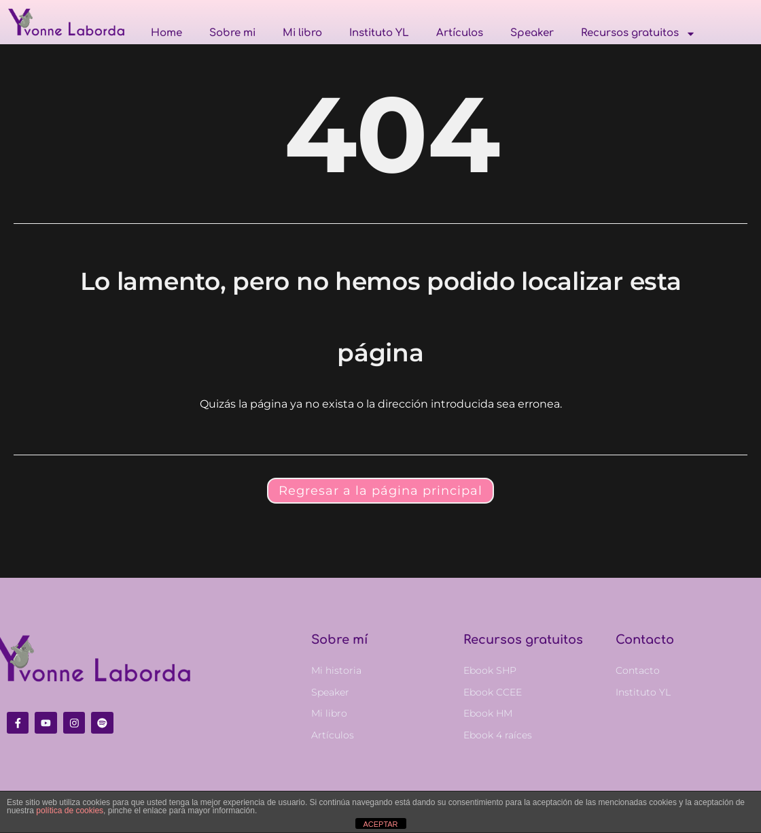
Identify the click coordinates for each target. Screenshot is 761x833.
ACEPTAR (380, 824)
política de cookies (69, 810)
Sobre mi (232, 33)
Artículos (459, 33)
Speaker (532, 33)
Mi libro (302, 33)
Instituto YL (379, 33)
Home (166, 33)
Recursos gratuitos (638, 33)
